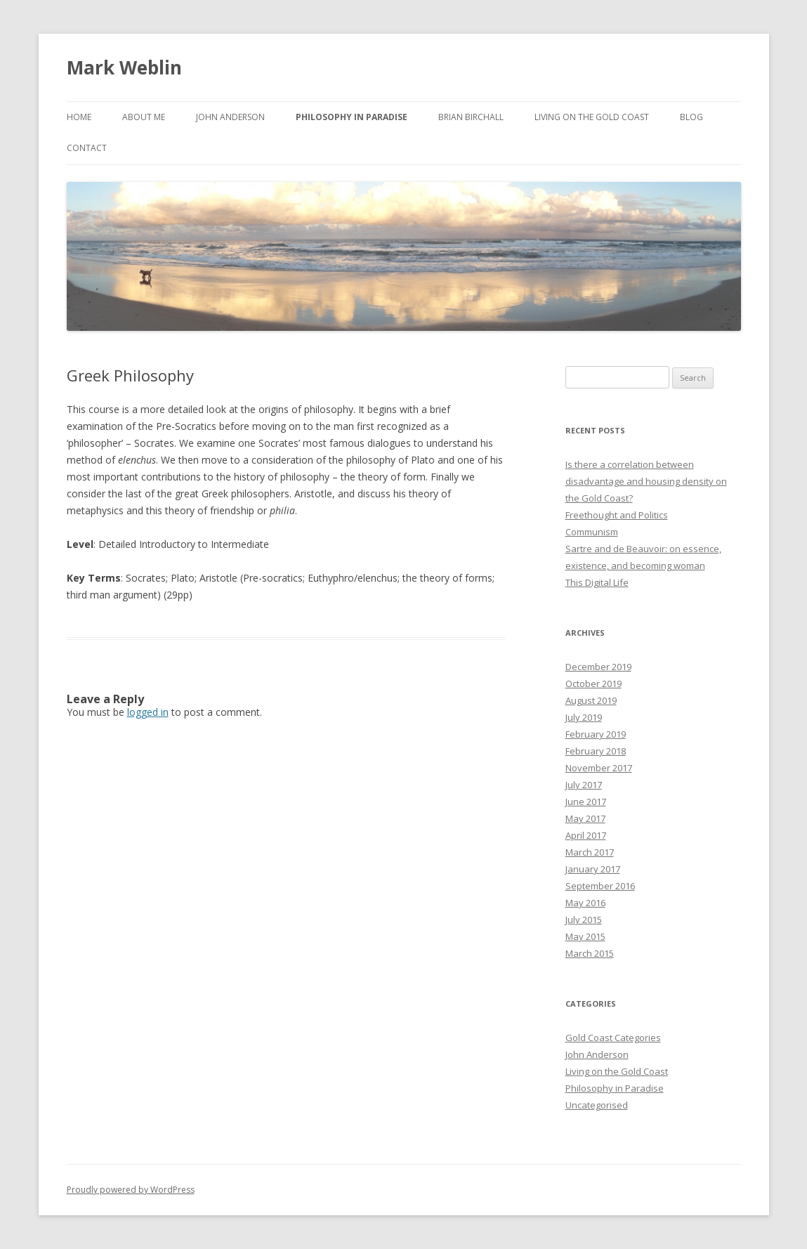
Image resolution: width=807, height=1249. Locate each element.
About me (143, 117)
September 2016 (600, 885)
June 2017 (585, 801)
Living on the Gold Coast (591, 117)
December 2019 (598, 666)
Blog (691, 117)
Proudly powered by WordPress (131, 1190)
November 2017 (598, 767)
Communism (591, 531)
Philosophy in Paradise (614, 1088)
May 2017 (585, 818)
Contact (87, 148)
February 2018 (595, 751)
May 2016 (585, 902)
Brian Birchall (471, 117)
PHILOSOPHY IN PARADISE (351, 117)
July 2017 (583, 784)
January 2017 (592, 869)
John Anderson (230, 117)
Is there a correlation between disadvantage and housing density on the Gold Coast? (646, 481)
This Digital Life (597, 582)
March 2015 (589, 953)
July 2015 (583, 919)
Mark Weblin (124, 67)
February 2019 (595, 734)
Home (79, 117)
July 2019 (583, 717)
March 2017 (589, 852)
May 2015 (585, 936)
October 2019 (593, 683)
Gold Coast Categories (613, 1037)
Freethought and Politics (616, 515)
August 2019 (591, 700)
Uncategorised (596, 1105)
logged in (148, 712)
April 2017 (585, 835)
